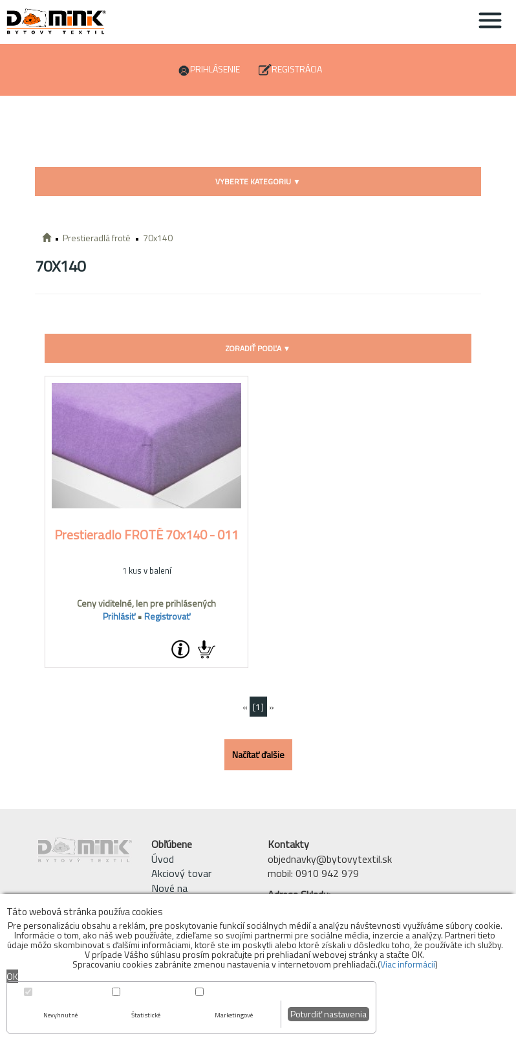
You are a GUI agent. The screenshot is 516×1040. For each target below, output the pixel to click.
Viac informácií (407, 964)
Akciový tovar (181, 873)
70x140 (158, 237)
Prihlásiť (119, 616)
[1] (258, 706)
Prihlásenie (215, 69)
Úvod (162, 859)
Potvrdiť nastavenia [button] (328, 1014)
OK (12, 976)
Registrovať (167, 616)
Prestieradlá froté (97, 237)
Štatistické (145, 1015)
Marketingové (234, 1015)
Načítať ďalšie (258, 754)
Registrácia (297, 69)
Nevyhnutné (60, 1015)
